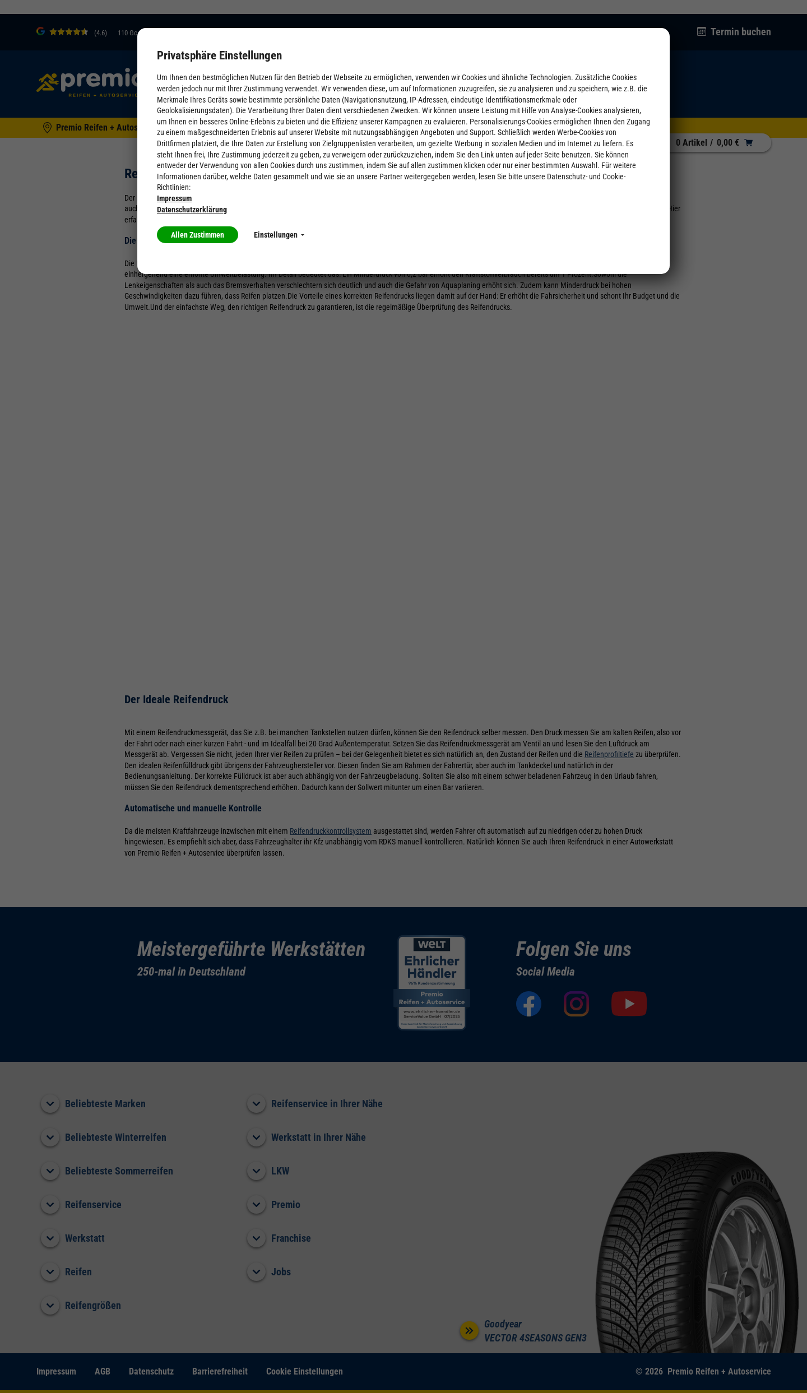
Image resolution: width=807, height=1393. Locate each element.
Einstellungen (279, 234)
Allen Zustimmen (197, 234)
